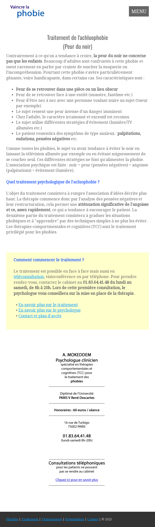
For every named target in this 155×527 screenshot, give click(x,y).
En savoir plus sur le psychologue (49, 310)
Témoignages (52, 519)
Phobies (12, 519)
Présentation (74, 519)
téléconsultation (29, 276)
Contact (92, 519)
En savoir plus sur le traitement (48, 304)
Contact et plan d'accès (39, 316)
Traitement (29, 519)
